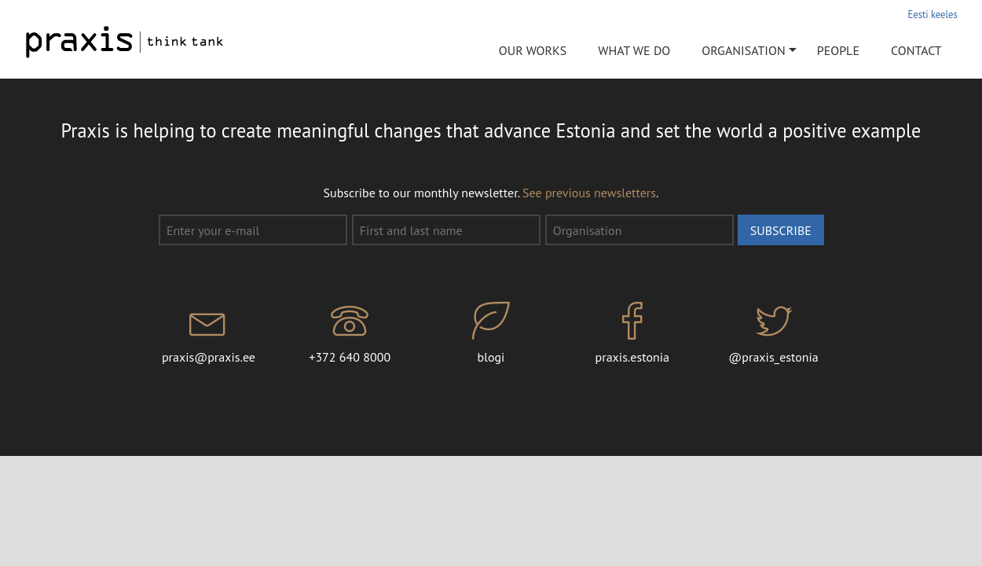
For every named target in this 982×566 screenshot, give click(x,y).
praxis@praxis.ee (209, 333)
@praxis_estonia (773, 333)
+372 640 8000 (349, 333)
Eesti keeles (933, 14)
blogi (491, 333)
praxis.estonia (632, 333)
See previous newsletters (589, 192)
